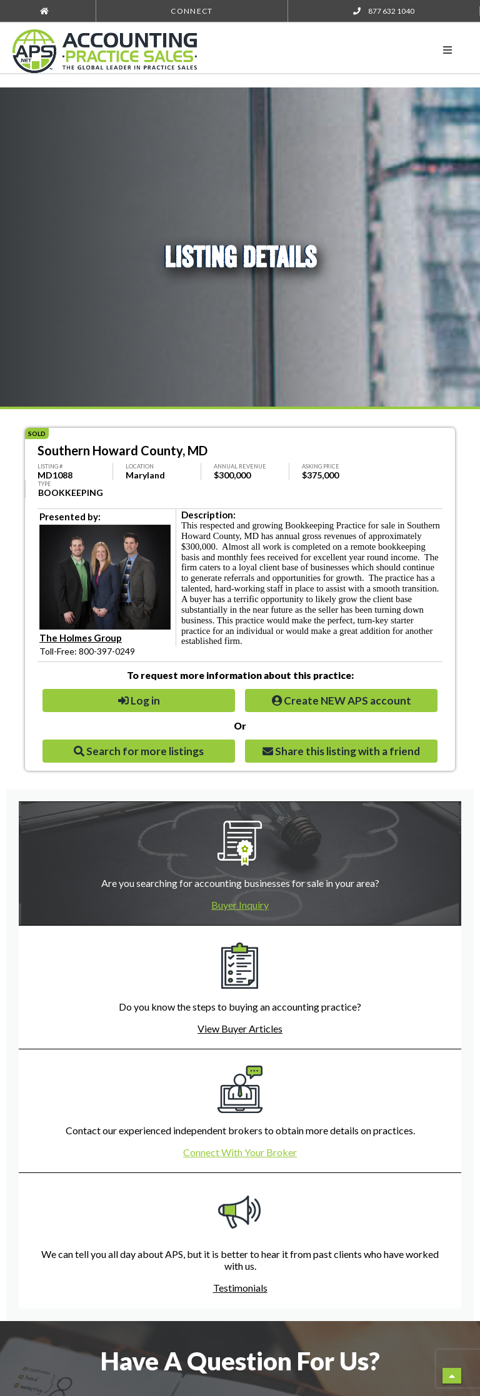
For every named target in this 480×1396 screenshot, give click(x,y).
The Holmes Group (80, 637)
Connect (191, 11)
